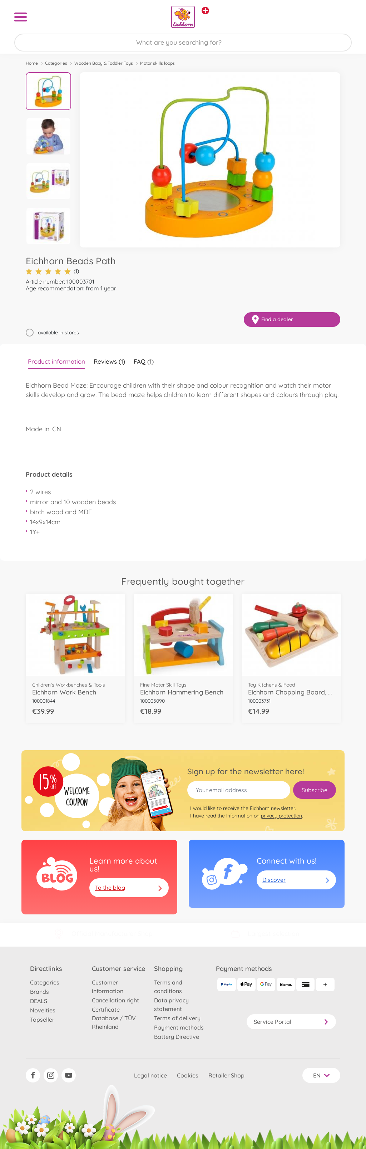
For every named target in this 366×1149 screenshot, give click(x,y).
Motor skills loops (157, 63)
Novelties (42, 1010)
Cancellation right (115, 1000)
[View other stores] (205, 10)
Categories (56, 63)
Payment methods (179, 1027)
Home (32, 63)
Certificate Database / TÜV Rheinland (114, 1018)
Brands (39, 991)
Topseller (42, 1019)
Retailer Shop (226, 1075)
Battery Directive (176, 1036)
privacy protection (281, 815)
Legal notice (150, 1075)
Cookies (187, 1075)
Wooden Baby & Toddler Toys (103, 63)
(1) (52, 271)
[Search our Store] (183, 42)
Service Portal (291, 1021)
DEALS (38, 1001)
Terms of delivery (177, 1018)
